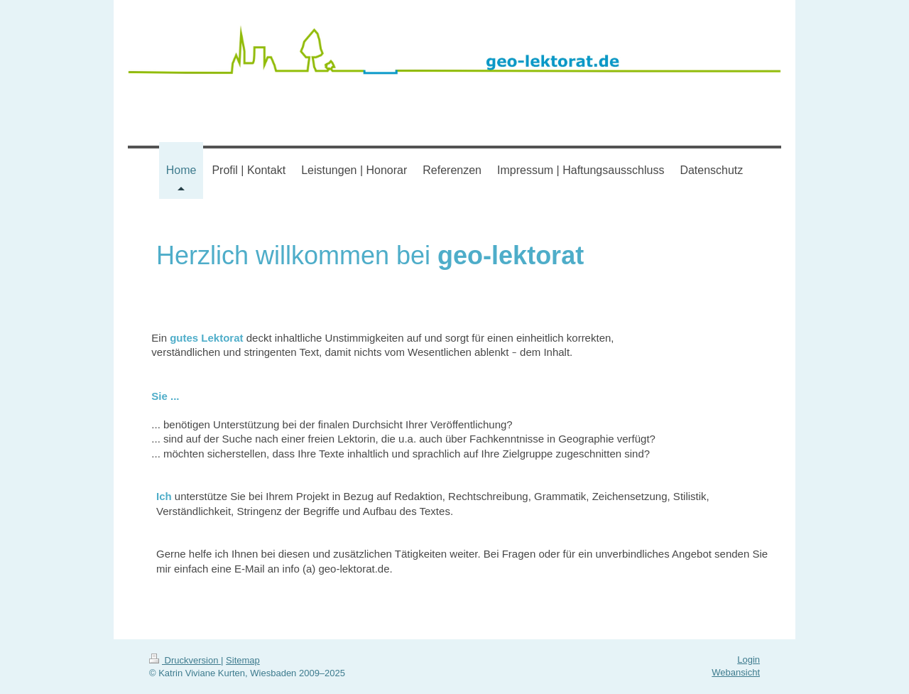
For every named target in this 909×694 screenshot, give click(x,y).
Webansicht (736, 672)
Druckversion (185, 660)
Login (748, 659)
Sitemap (243, 660)
